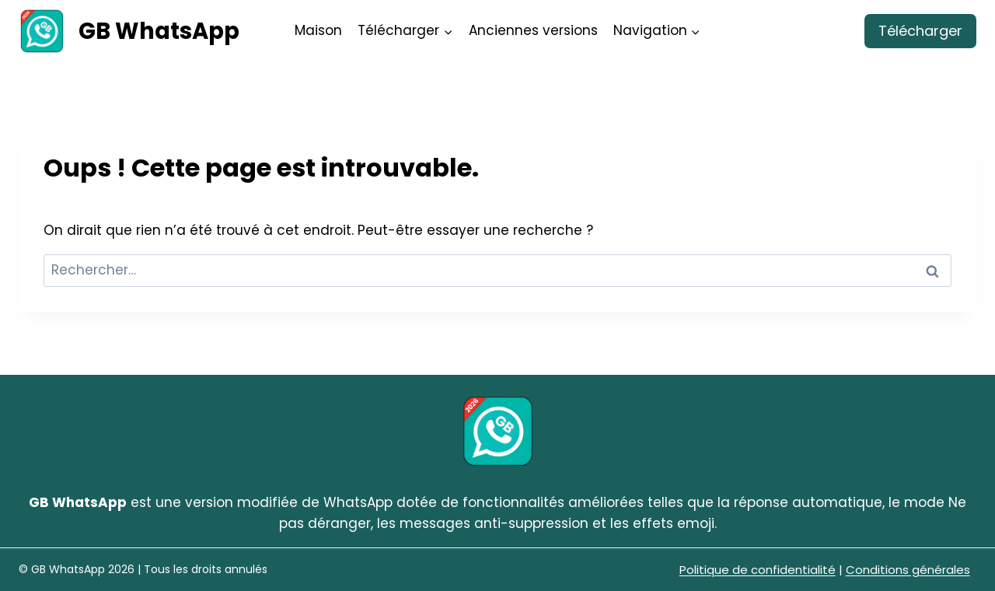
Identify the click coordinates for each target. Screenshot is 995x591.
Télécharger (920, 30)
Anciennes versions (533, 30)
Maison (318, 30)
